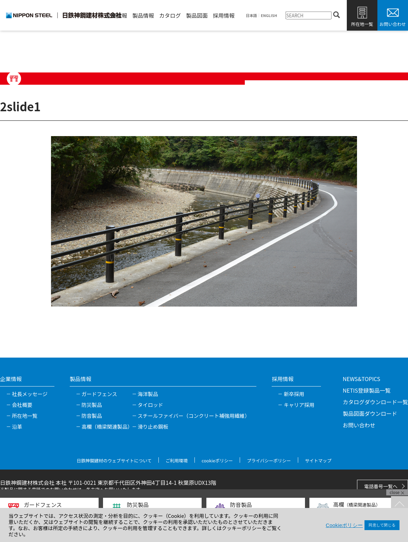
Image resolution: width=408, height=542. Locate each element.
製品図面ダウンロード (370, 413)
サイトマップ (318, 460)
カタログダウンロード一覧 (375, 402)
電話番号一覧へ (380, 486)
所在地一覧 (362, 24)
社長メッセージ (30, 393)
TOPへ (399, 504)
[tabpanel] (204, 221)
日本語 (251, 15)
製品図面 (197, 15)
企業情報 (116, 15)
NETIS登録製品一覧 (367, 390)
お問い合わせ (392, 24)
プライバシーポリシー (269, 460)
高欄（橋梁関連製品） (107, 426)
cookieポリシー (217, 460)
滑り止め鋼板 (153, 426)
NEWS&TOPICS (361, 379)
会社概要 (22, 404)
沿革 (17, 426)
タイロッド (150, 404)
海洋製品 (148, 393)
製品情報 (143, 15)
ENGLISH (269, 15)
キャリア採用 (299, 404)
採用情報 (224, 15)
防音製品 (92, 415)
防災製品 (92, 404)
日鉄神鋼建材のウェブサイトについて (114, 460)
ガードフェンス (99, 393)
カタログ (170, 15)
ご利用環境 (177, 460)
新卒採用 (294, 393)
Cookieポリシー (344, 525)
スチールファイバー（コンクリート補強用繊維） (194, 415)
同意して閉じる (382, 525)
